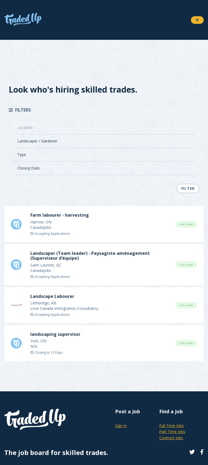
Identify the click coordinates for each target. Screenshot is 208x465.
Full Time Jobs (171, 425)
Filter (188, 188)
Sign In (121, 425)
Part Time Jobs (172, 431)
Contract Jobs (171, 437)
